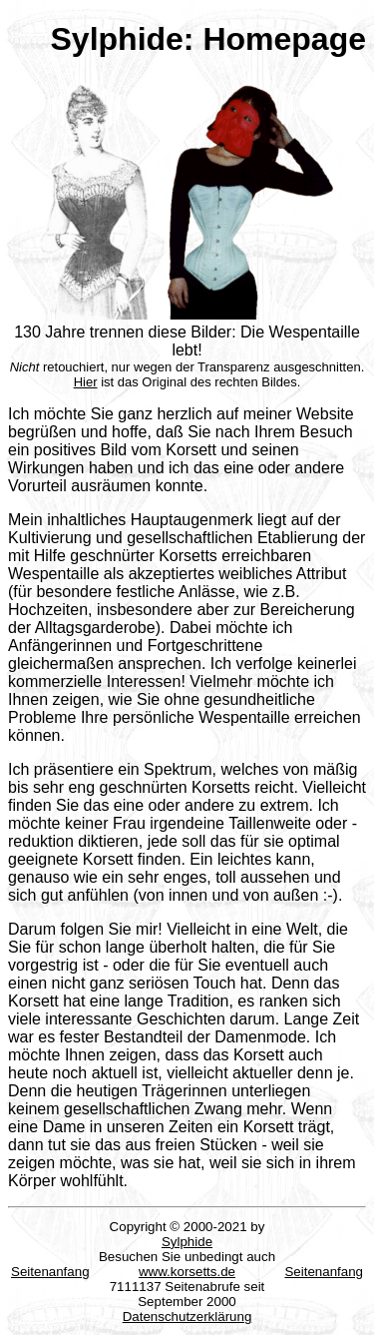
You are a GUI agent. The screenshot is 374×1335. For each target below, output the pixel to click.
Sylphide (187, 1241)
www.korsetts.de (187, 1271)
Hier (86, 381)
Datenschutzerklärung (187, 1316)
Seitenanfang (50, 1271)
